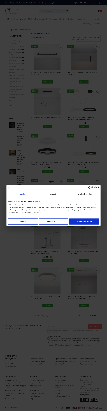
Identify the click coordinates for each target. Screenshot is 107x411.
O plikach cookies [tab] (85, 194)
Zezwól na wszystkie (84, 221)
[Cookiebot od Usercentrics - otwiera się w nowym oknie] (90, 188)
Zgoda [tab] (22, 194)
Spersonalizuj (53, 221)
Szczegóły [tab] (53, 194)
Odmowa (23, 221)
